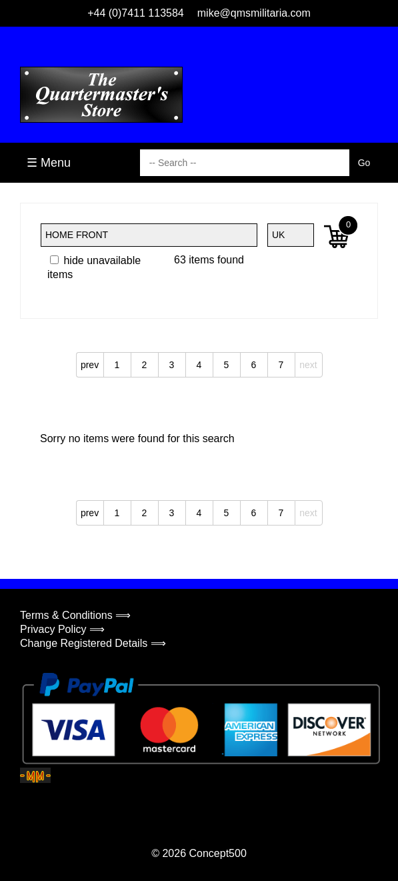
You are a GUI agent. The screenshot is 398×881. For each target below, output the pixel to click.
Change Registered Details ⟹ (93, 643)
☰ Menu (49, 162)
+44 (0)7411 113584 (135, 13)
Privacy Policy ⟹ (62, 629)
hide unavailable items (94, 267)
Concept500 (217, 853)
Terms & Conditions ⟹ (75, 615)
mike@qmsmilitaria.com (254, 13)
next (308, 364)
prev (90, 364)
